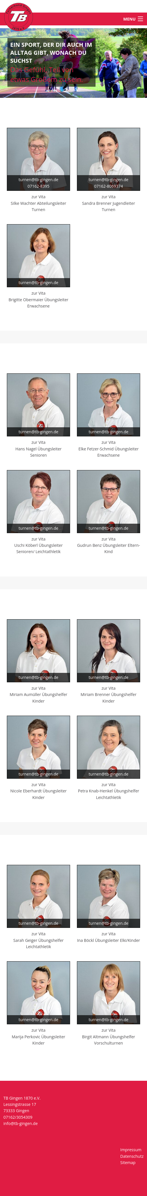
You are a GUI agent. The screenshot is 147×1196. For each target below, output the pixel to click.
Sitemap (128, 1162)
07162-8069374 (108, 186)
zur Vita (38, 196)
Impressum (131, 1149)
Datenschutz (132, 1156)
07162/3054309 (17, 1117)
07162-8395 (38, 186)
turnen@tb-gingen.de (38, 179)
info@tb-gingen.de (20, 1123)
